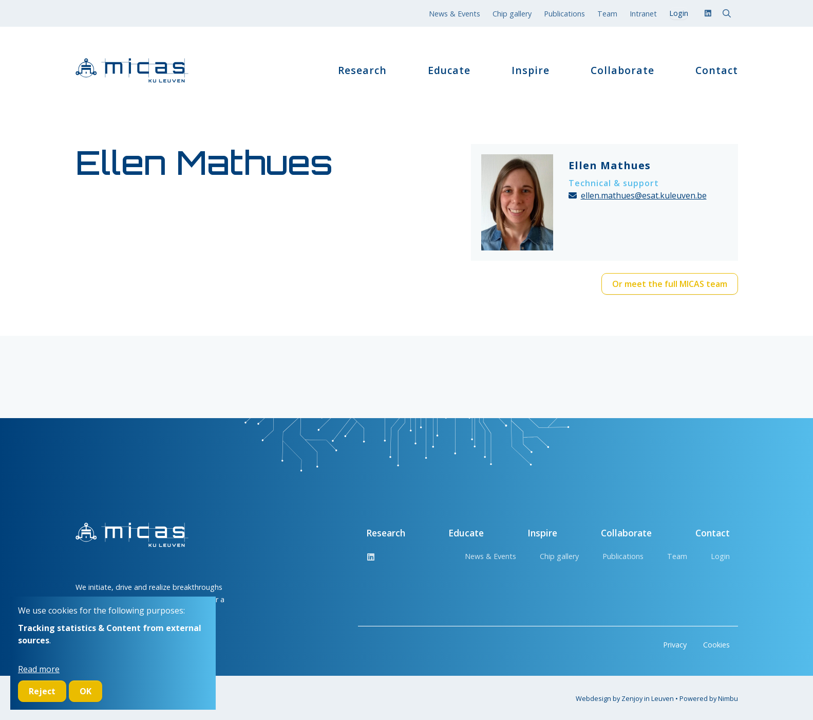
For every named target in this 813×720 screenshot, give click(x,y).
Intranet (643, 14)
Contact (716, 70)
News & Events (454, 14)
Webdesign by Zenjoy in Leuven (625, 698)
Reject (42, 691)
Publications (564, 14)
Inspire (531, 70)
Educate (449, 70)
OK (85, 691)
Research (362, 70)
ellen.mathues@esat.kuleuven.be (644, 195)
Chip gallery (512, 14)
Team (607, 14)
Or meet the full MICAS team (669, 284)
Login (720, 556)
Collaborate (622, 70)
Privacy (675, 645)
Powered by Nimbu (708, 698)
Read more (39, 669)
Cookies (716, 645)
